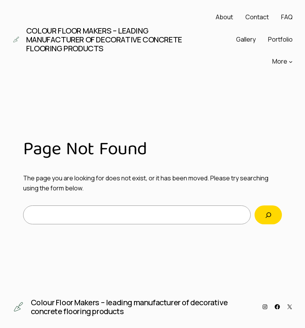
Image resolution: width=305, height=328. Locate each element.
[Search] (268, 214)
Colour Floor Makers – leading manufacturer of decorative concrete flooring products (104, 39)
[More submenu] (291, 62)
